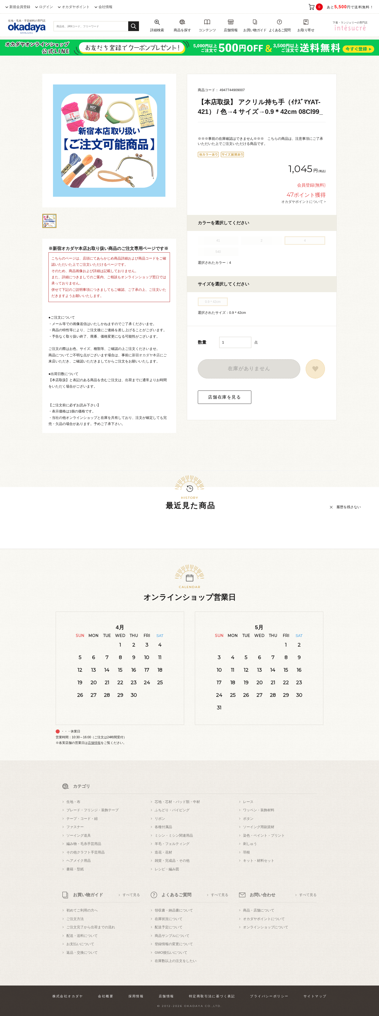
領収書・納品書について (174, 910)
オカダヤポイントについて (264, 919)
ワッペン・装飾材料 (258, 810)
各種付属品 (163, 827)
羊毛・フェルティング (172, 844)
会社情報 (105, 7)
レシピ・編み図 (167, 869)
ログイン (46, 7)
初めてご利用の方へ (82, 910)
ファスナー (75, 827)
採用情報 (136, 996)
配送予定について (169, 927)
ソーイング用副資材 (258, 827)
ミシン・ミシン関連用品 (174, 835)
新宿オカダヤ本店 (146, 355)
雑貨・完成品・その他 (172, 861)
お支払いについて (80, 944)
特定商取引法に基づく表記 (212, 996)
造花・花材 (163, 852)
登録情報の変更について (174, 944)
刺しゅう (250, 844)
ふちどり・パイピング (172, 810)
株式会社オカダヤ (67, 996)
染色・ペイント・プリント (264, 835)
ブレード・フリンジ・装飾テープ (92, 810)
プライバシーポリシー (269, 996)
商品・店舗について (258, 910)
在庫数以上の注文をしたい (175, 961)
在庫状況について (169, 919)
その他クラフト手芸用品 (85, 852)
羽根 (246, 852)
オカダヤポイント (76, 7)
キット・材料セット (258, 861)
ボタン (248, 819)
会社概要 (105, 996)
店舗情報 (94, 743)
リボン (160, 819)
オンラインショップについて (265, 927)
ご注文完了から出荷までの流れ (90, 927)
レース (248, 802)
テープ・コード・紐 (82, 819)
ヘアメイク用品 (78, 861)
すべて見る (131, 895)
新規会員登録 (19, 7)
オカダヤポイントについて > (303, 201)
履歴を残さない (348, 507)
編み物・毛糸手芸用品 (83, 844)
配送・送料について (82, 936)
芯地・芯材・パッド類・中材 (177, 802)
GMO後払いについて (171, 953)
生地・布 (73, 802)
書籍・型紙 (75, 869)
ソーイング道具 (78, 835)
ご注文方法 (75, 919)
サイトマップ (315, 996)
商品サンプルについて (172, 936)
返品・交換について (82, 953)
